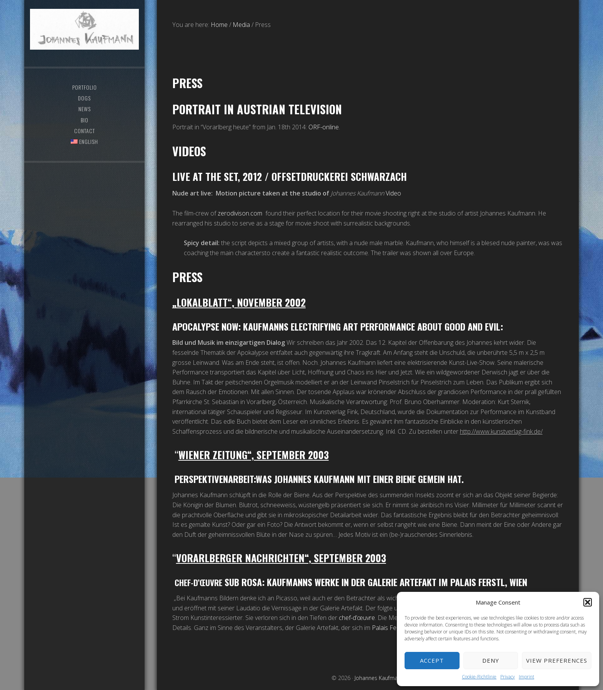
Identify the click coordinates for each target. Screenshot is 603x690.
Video (393, 193)
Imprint (526, 676)
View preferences (556, 660)
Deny (490, 660)
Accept (432, 660)
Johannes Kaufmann (84, 36)
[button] (587, 602)
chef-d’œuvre (357, 617)
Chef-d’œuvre (201, 582)
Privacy (507, 676)
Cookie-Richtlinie (479, 676)
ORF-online (323, 127)
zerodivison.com (240, 213)
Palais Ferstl (389, 627)
